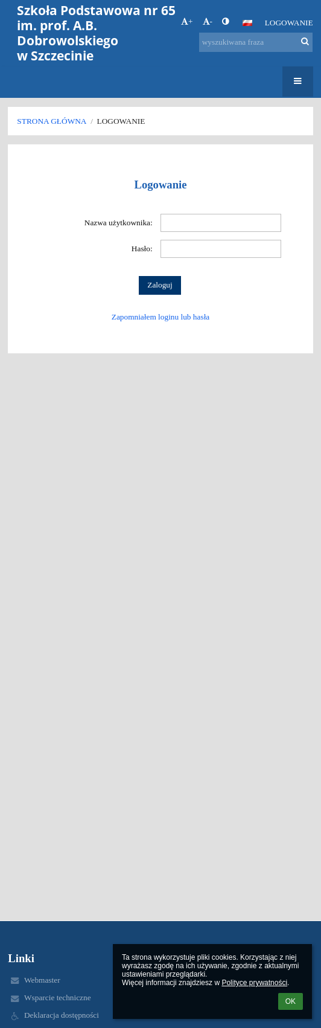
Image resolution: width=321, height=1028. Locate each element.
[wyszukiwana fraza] (256, 42)
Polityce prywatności (254, 982)
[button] (247, 23)
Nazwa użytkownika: (118, 222)
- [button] (207, 21)
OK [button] (290, 1001)
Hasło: (142, 248)
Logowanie (289, 22)
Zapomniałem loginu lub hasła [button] (161, 316)
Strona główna (51, 121)
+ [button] (187, 21)
